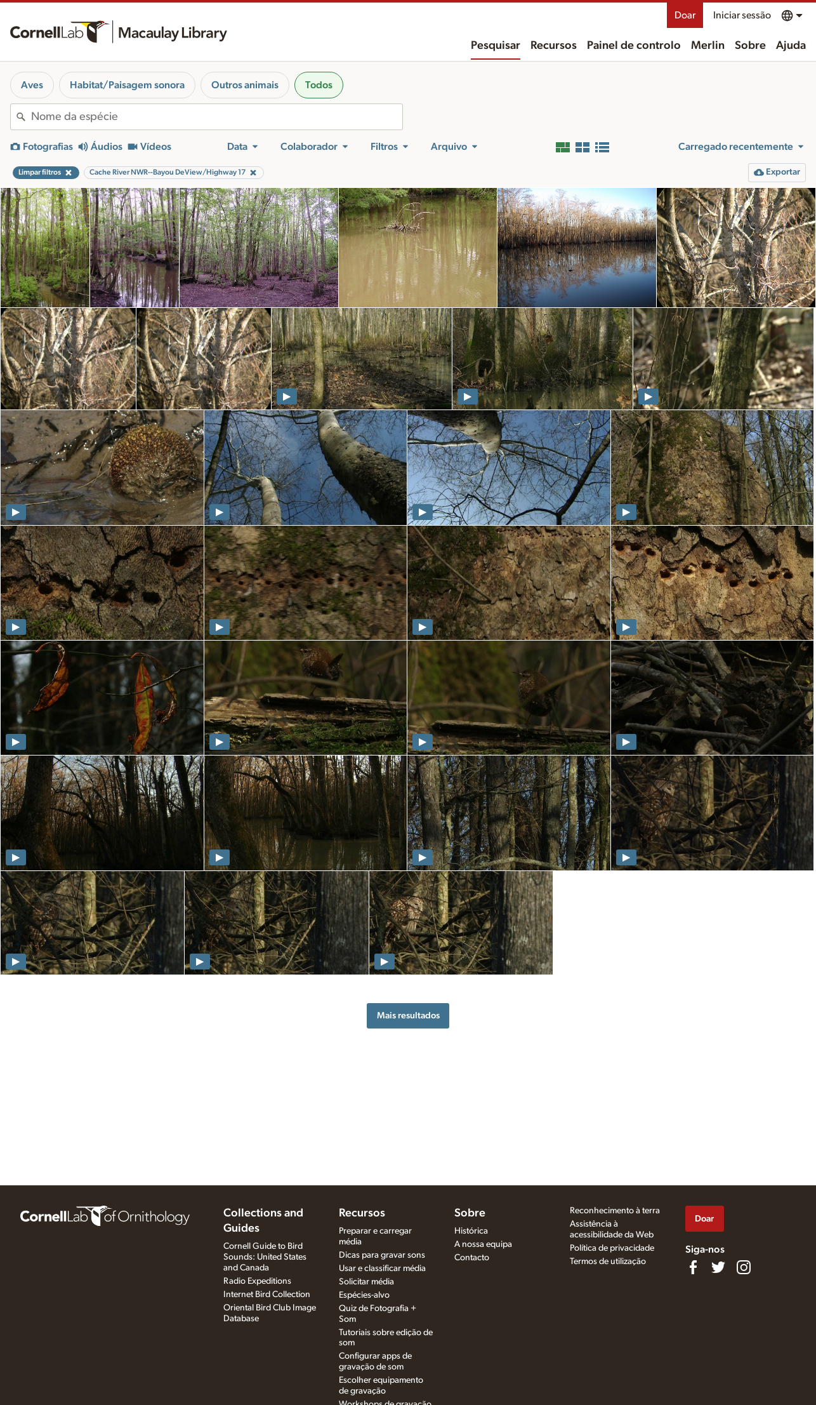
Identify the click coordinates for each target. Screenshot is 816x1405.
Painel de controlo (634, 45)
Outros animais (245, 85)
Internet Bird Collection (266, 1294)
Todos (318, 85)
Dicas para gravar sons (382, 1255)
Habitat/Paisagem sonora (127, 85)
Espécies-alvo (364, 1295)
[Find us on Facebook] (693, 1267)
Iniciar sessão (742, 15)
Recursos (553, 45)
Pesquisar (495, 45)
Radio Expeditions (257, 1281)
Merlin (708, 45)
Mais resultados (408, 1015)
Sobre (750, 45)
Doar (685, 15)
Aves (32, 85)
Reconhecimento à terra (615, 1210)
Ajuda (791, 45)
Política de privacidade (612, 1248)
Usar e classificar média (382, 1268)
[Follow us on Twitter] (718, 1267)
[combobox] (216, 117)
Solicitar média (366, 1281)
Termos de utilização (608, 1261)
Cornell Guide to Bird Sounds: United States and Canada (264, 1257)
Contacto (471, 1257)
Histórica (471, 1231)
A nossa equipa (483, 1244)
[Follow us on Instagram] (743, 1267)
